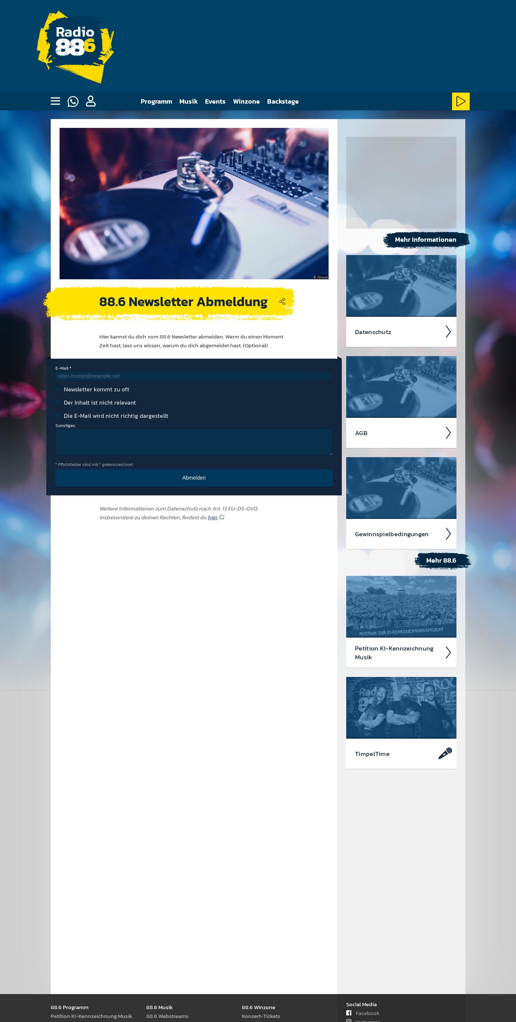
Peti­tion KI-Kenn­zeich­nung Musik (403, 652)
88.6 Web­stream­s (167, 1016)
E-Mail (61, 368)
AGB (403, 433)
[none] (55, 101)
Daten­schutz (403, 332)
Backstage (283, 101)
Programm (156, 101)
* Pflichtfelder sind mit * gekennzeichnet (94, 464)
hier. (213, 517)
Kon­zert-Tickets (261, 1016)
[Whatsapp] (73, 101)
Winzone (246, 101)
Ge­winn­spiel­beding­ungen (403, 534)
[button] (90, 101)
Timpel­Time (403, 754)
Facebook (363, 1013)
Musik (188, 101)
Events (215, 101)
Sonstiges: (65, 425)
